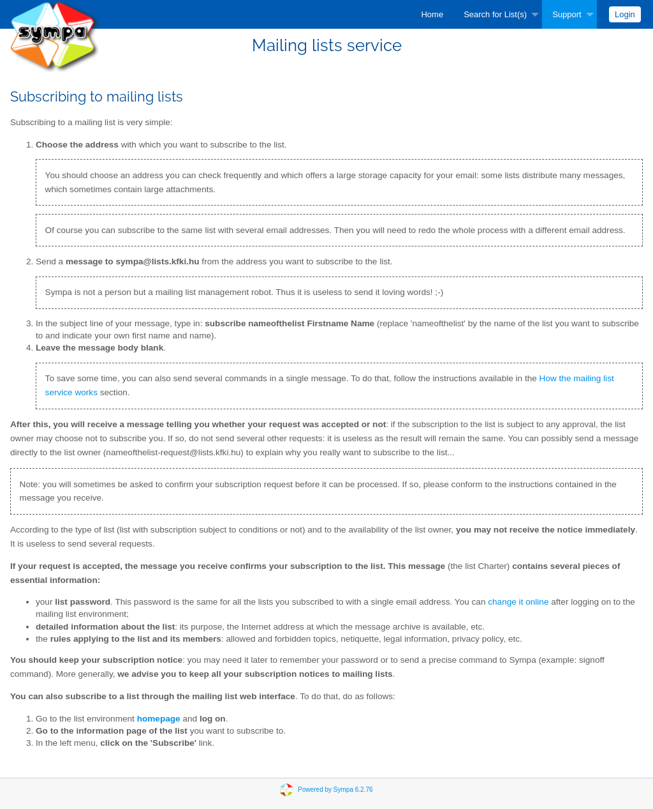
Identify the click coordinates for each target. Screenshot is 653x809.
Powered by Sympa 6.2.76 (335, 789)
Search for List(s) (495, 14)
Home (432, 14)
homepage (158, 718)
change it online (518, 602)
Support (567, 14)
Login (625, 14)
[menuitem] (432, 14)
